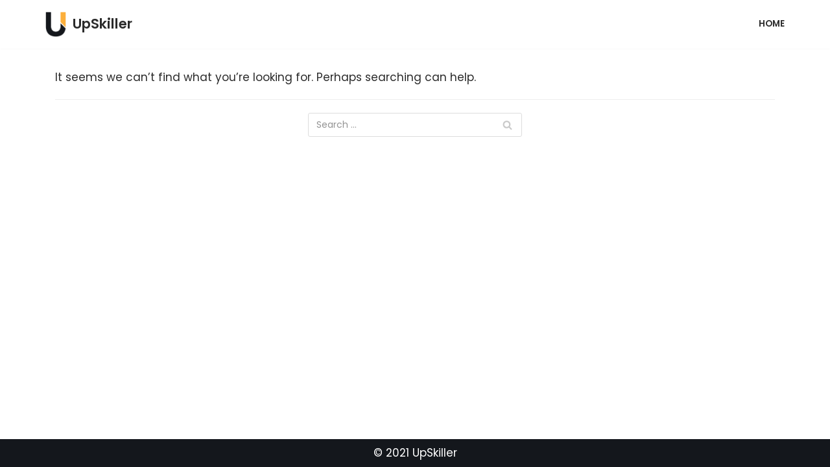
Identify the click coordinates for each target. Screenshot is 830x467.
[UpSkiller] (88, 24)
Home (772, 24)
